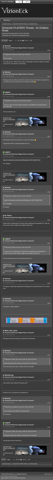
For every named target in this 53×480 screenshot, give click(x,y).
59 (31, 40)
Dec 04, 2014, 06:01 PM (8, 334)
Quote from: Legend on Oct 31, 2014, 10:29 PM (18, 196)
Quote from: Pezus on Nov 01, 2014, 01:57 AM (18, 247)
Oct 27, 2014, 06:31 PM (8, 76)
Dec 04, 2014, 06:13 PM (8, 354)
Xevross (8, 46)
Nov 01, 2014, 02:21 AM (8, 242)
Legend (7, 92)
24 (20, 40)
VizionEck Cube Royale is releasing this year (9, 119)
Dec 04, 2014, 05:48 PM (8, 302)
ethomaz (8, 299)
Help (46, 474)
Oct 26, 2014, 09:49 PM (8, 49)
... (17, 40)
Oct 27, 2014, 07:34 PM (8, 136)
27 (27, 40)
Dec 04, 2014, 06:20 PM (8, 379)
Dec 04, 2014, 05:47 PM (8, 282)
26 (25, 40)
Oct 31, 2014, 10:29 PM (8, 156)
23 (18, 40)
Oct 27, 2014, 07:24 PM (8, 96)
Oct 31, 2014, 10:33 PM (8, 191)
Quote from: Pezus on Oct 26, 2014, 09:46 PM (18, 54)
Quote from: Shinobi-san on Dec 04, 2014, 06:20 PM (19, 407)
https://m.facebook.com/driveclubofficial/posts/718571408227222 (21, 160)
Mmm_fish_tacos (11, 330)
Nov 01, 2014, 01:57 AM (8, 219)
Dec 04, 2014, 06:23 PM (8, 402)
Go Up (3, 459)
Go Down (4, 40)
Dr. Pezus (8, 215)
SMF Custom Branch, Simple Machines (9, 476)
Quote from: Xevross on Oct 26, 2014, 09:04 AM (18, 100)
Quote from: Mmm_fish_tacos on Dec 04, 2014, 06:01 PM (21, 359)
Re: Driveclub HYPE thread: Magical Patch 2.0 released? (18, 48)
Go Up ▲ (50, 474)
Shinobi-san (9, 375)
